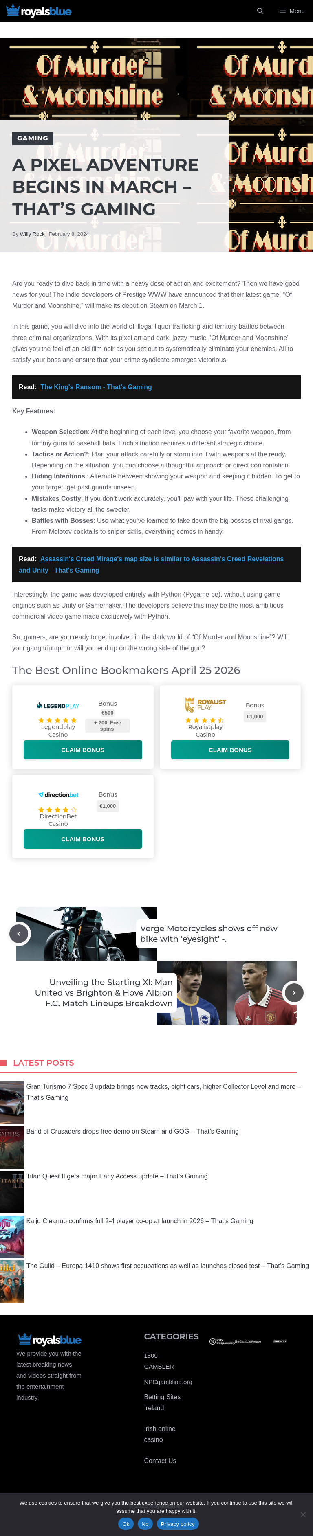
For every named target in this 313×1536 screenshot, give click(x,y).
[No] (303, 1514)
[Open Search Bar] (260, 11)
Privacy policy (178, 1524)
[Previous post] (19, 934)
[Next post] (294, 993)
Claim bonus (82, 749)
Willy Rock (32, 234)
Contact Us (160, 1460)
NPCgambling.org (168, 1381)
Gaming (32, 138)
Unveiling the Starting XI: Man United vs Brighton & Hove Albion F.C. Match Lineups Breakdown (104, 992)
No (145, 1524)
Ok (125, 1524)
